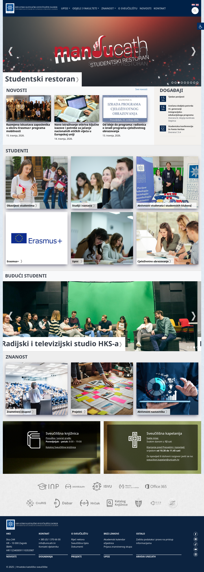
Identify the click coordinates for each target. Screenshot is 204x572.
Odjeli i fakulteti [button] (84, 8)
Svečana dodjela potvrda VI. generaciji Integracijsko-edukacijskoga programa (181, 110)
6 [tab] (188, 83)
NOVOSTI (16, 90)
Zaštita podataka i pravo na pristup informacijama (154, 541)
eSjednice (109, 543)
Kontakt (160, 8)
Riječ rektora (78, 539)
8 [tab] (194, 83)
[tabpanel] (102, 51)
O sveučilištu (127, 8)
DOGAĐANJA (46, 556)
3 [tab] (179, 83)
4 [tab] (182, 83)
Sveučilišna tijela (80, 543)
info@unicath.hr (47, 543)
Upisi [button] (64, 8)
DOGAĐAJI (171, 90)
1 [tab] (172, 83)
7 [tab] (191, 83)
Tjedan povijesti (176, 96)
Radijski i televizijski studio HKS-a (64, 343)
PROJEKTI (76, 556)
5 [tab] (185, 83)
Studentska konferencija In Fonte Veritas (180, 128)
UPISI (107, 556)
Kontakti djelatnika (49, 546)
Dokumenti (77, 546)
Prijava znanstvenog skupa (118, 546)
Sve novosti (141, 89)
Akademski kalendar (114, 539)
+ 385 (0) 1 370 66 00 (49, 539)
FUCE (14, 79)
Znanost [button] (107, 8)
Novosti (145, 8)
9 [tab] (197, 83)
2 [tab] (176, 83)
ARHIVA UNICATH (146, 556)
